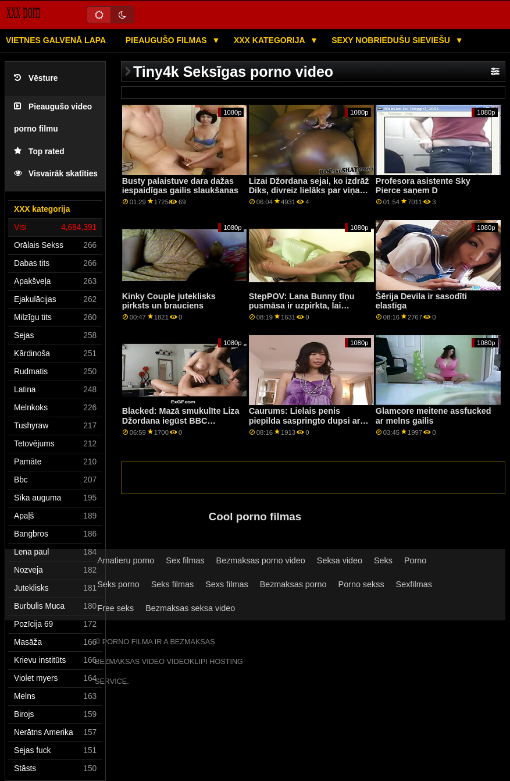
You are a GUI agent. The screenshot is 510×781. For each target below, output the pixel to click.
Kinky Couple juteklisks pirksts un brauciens (169, 301)
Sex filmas (185, 560)
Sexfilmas (414, 584)
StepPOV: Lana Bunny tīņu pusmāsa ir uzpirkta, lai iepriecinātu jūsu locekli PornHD (302, 311)
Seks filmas (172, 584)
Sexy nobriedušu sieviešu (391, 40)
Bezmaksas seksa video (190, 608)
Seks (383, 560)
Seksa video (339, 560)
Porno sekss (361, 584)
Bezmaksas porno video (260, 560)
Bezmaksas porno (293, 584)
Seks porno (118, 584)
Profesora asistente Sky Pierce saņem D (423, 186)
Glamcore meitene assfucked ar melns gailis (433, 415)
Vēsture (36, 78)
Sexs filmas (226, 584)
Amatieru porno (125, 560)
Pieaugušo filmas (167, 40)
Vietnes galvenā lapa (56, 40)
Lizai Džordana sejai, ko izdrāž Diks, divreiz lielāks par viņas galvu (309, 190)
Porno (415, 560)
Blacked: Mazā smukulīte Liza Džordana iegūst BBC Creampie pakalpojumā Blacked (181, 425)
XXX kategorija (270, 40)
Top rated (39, 151)
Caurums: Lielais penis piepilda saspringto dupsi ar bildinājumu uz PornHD (305, 420)
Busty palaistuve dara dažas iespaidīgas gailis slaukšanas (180, 186)
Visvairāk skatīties (56, 173)
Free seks (115, 608)
